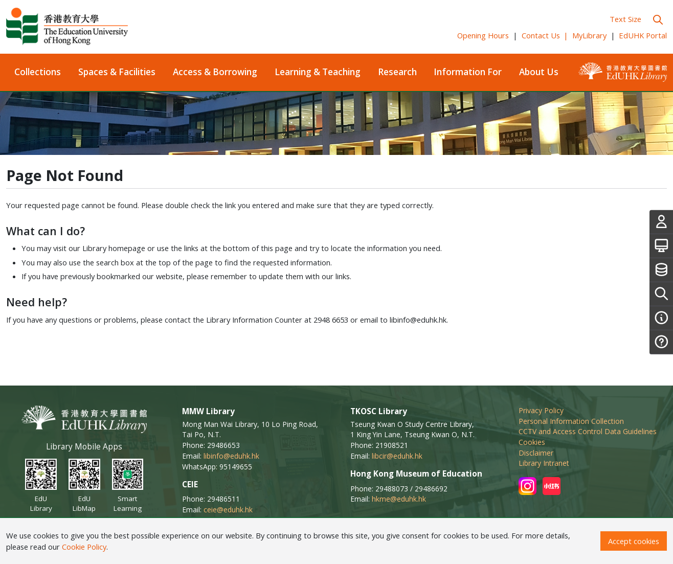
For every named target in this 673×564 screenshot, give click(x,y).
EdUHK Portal (643, 35)
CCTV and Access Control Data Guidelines (588, 431)
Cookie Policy (84, 547)
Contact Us (545, 35)
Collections (37, 72)
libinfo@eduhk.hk (231, 456)
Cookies (532, 442)
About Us (538, 72)
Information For (468, 72)
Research (397, 72)
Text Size (625, 19)
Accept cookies (633, 541)
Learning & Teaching (318, 72)
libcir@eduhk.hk (397, 456)
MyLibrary (589, 35)
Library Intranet (544, 463)
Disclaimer (536, 453)
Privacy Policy (541, 410)
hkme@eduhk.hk (399, 499)
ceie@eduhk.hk (228, 509)
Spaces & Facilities (116, 72)
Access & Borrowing (215, 72)
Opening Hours (483, 35)
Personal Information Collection (571, 421)
